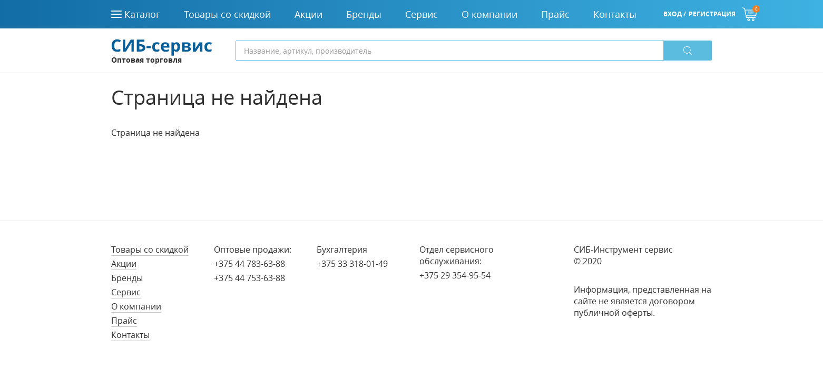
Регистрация (712, 13)
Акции (123, 264)
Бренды (127, 278)
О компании (136, 306)
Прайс (124, 320)
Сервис (126, 292)
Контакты (130, 335)
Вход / (674, 13)
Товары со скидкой (150, 249)
